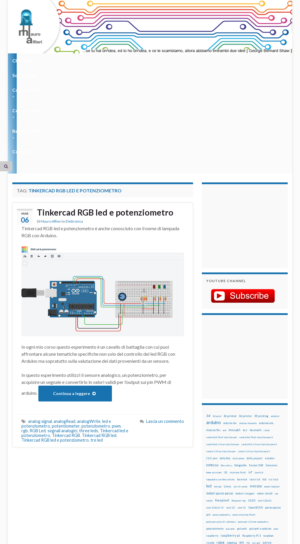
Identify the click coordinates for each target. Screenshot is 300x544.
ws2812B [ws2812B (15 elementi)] (211, 480)
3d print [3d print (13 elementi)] (217, 325)
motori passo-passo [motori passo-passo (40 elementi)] (219, 402)
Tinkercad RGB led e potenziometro (107, 121)
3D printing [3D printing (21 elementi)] (261, 325)
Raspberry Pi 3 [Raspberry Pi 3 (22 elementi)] (251, 444)
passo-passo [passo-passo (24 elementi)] (273, 416)
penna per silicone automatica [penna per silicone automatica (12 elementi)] (253, 430)
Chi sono (23, 60)
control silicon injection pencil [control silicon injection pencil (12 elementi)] (254, 360)
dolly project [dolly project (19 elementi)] (254, 367)
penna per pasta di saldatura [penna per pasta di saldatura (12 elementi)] (221, 430)
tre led (97, 349)
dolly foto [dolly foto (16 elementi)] (225, 367)
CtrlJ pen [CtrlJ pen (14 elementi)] (211, 367)
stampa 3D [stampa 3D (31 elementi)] (274, 458)
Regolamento (177, 60)
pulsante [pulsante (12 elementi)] (230, 437)
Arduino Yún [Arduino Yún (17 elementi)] (213, 339)
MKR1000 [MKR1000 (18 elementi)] (256, 395)
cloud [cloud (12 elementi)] (267, 339)
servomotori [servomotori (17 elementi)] (213, 458)
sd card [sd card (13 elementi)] (256, 451)
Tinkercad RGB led (99, 344)
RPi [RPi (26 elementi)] (241, 451)
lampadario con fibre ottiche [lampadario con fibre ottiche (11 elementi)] (220, 388)
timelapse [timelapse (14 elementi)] (212, 473)
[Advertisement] (242, 134)
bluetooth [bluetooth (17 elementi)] (255, 339)
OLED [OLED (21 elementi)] (251, 409)
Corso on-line (95, 60)
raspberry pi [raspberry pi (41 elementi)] (230, 444)
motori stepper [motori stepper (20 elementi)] (245, 402)
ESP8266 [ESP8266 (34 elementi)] (212, 374)
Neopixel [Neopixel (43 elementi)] (222, 409)
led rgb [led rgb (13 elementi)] (217, 395)
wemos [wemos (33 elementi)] (251, 472)
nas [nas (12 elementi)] (276, 402)
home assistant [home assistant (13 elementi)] (213, 381)
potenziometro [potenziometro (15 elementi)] (215, 437)
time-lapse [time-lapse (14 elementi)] (263, 466)
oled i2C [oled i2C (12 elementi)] (230, 416)
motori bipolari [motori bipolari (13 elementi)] (272, 395)
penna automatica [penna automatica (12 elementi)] (221, 423)
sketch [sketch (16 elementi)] (228, 458)
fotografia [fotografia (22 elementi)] (240, 374)
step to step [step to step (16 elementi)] (246, 465)
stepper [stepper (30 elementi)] (230, 465)
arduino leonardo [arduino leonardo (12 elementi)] (248, 332)
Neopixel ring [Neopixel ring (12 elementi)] (238, 409)
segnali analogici (62, 339)
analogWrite (88, 330)
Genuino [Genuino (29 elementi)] (271, 374)
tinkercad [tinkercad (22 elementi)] (227, 472)
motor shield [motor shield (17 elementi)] (264, 402)
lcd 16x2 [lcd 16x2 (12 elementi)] (273, 388)
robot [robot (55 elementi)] (220, 451)
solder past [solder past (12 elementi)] (240, 458)
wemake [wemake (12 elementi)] (240, 473)
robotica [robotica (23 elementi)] (232, 451)
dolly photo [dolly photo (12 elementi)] (238, 367)
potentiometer (66, 335)
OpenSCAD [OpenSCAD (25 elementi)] (255, 416)
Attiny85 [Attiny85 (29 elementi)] (235, 339)
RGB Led (38, 339)
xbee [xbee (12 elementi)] (222, 480)
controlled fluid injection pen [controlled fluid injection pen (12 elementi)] (221, 346)
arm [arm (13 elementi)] (224, 339)
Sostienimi (56, 60)
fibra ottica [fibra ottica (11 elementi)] (226, 374)
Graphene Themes (61, 537)
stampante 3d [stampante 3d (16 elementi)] (214, 465)
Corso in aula (135, 60)
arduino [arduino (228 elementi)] (213, 331)
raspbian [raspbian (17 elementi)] (268, 444)
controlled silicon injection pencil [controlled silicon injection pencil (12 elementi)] (259, 353)
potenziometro (95, 335)
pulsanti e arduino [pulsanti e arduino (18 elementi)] (260, 437)
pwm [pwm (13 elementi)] (276, 437)
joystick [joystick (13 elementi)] (259, 381)
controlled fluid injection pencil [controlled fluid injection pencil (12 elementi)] (256, 346)
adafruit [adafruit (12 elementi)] (275, 325)
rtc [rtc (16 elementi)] (248, 451)
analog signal (40, 330)
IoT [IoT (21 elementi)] (250, 381)
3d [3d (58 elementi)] (208, 325)
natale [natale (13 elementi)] (209, 409)
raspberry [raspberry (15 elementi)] (212, 444)
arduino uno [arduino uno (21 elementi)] (266, 332)
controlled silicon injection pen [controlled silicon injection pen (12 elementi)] (222, 353)
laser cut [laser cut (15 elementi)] (255, 388)
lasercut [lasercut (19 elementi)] (242, 388)
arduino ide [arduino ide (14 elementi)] (230, 332)
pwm (116, 335)
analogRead (64, 330)
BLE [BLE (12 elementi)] (245, 339)
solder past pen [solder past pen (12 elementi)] (256, 458)
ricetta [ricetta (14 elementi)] (210, 451)
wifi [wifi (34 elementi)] (260, 472)
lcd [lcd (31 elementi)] (264, 388)
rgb (24, 339)
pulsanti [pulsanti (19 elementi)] (242, 437)
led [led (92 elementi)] (209, 395)
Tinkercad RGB (66, 344)
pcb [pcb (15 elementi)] (208, 423)
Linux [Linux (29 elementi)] (227, 395)
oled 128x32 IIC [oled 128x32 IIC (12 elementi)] (215, 416)
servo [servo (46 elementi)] (266, 451)
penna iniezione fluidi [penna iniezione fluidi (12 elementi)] (244, 423)
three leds (88, 339)
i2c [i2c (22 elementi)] (225, 381)
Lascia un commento (165, 330)
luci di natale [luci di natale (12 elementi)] (240, 395)
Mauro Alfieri (51, 131)
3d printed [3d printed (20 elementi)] (230, 325)
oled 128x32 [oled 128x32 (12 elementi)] (265, 409)
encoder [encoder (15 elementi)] (270, 367)
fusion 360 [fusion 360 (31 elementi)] (256, 374)
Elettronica (74, 131)
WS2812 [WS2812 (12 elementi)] (270, 473)
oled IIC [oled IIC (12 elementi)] (242, 416)
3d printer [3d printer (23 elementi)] (245, 325)
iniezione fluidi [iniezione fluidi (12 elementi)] (238, 381)
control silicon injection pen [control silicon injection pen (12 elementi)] (221, 360)
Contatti (211, 60)
